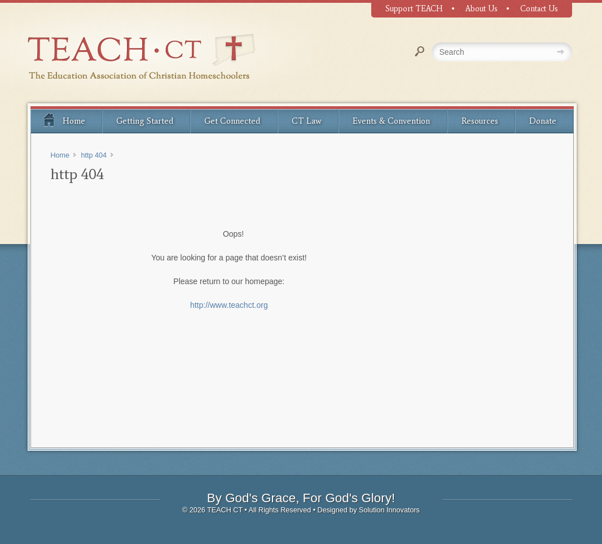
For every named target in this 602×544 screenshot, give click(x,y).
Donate (542, 121)
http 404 (94, 155)
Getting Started (144, 121)
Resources (480, 121)
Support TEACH (414, 9)
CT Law (307, 121)
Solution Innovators (389, 510)
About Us (481, 9)
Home (63, 119)
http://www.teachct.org (229, 305)
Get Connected (232, 121)
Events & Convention (391, 121)
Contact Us (539, 9)
